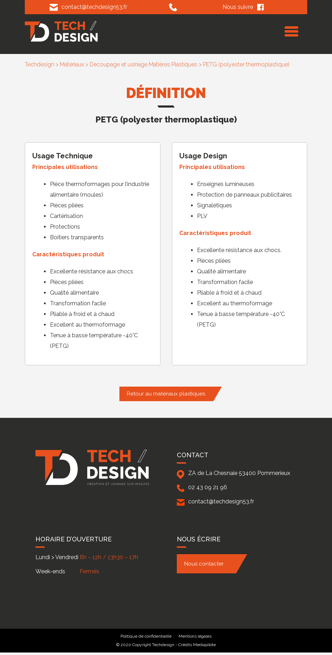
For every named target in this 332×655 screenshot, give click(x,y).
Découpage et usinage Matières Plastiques (143, 64)
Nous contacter (204, 564)
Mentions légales (195, 636)
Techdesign (39, 64)
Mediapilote (204, 644)
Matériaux (72, 64)
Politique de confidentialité (145, 636)
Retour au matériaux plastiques (166, 394)
